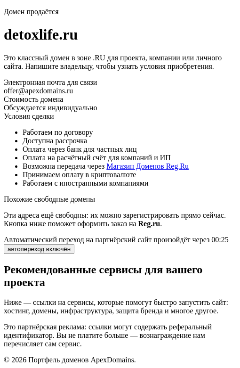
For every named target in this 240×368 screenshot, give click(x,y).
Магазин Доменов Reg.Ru (147, 166)
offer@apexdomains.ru (38, 91)
